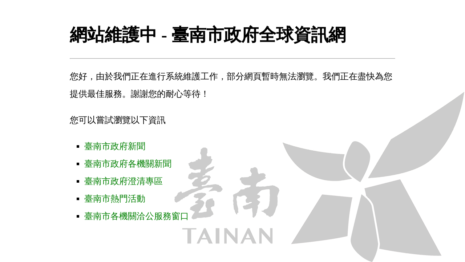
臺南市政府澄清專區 (123, 181)
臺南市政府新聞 (114, 146)
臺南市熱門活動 (114, 198)
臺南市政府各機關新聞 (127, 163)
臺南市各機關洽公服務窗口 (136, 216)
